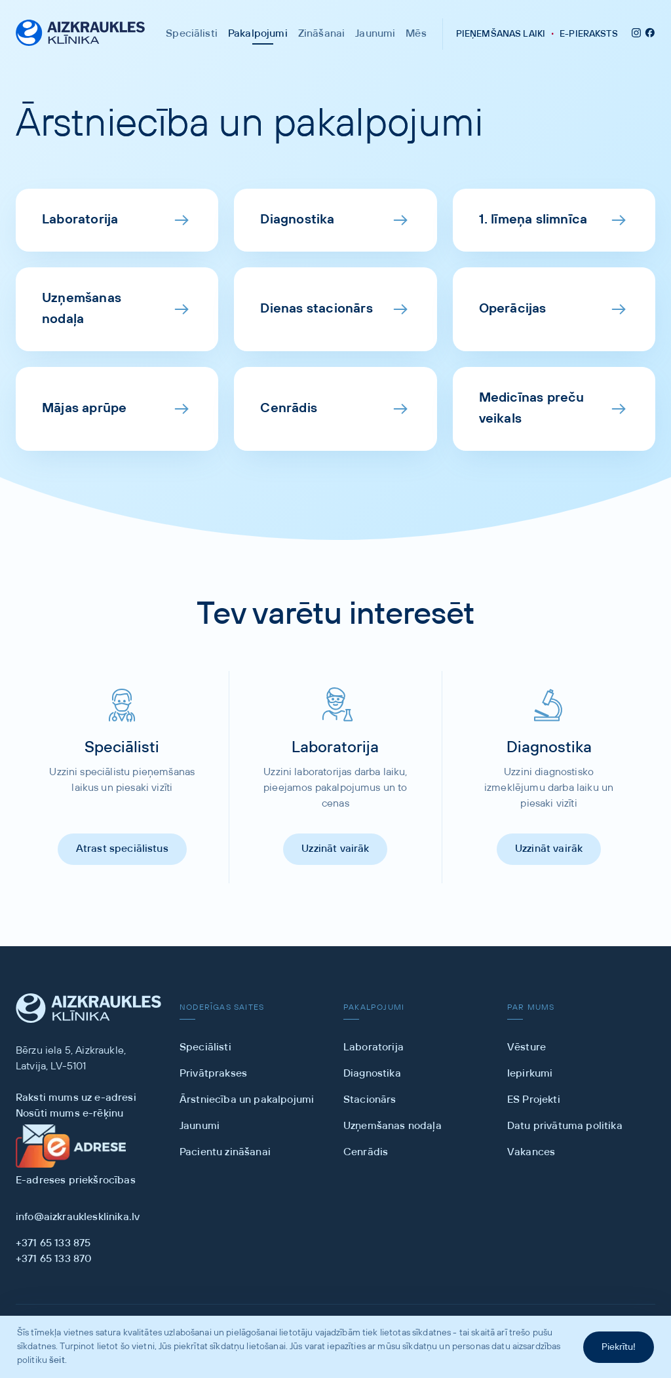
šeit (57, 1360)
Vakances (531, 1152)
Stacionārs (369, 1099)
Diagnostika (372, 1073)
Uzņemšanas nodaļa (392, 1126)
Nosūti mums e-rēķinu (69, 1113)
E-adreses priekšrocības (76, 1180)
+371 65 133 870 (54, 1259)
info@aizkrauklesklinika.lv (78, 1217)
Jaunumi (375, 33)
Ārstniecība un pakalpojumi (247, 1099)
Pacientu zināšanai (225, 1152)
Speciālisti (192, 33)
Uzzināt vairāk (335, 848)
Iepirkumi (529, 1073)
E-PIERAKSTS (589, 34)
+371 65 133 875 (53, 1243)
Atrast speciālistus (122, 848)
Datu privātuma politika (565, 1126)
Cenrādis (365, 1152)
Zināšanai (321, 33)
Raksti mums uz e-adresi (76, 1097)
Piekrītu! (619, 1347)
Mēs (416, 33)
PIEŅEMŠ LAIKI (500, 34)
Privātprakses (213, 1073)
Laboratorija (373, 1047)
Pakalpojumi (258, 33)
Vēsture (526, 1047)
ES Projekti (533, 1099)
